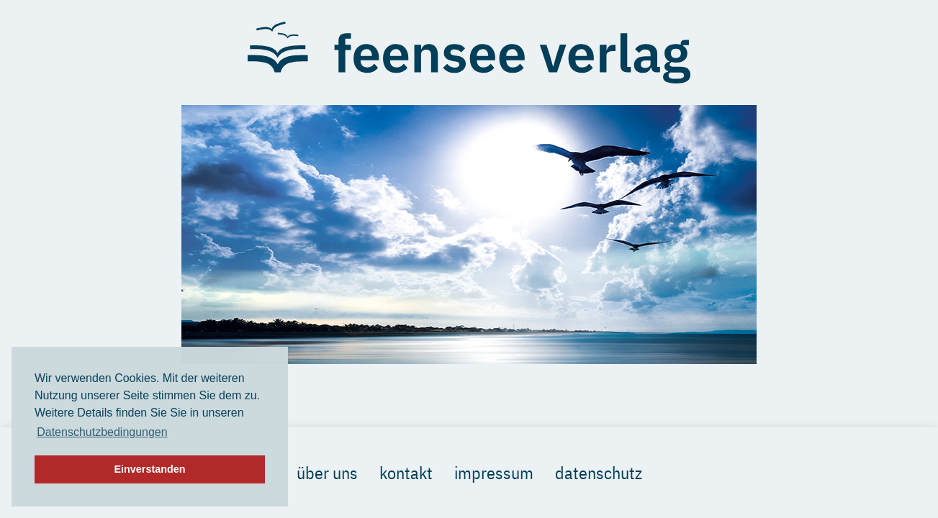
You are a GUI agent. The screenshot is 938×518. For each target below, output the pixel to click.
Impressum (493, 472)
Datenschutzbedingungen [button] (102, 432)
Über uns (327, 472)
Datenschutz (598, 472)
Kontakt (406, 472)
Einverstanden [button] (149, 469)
